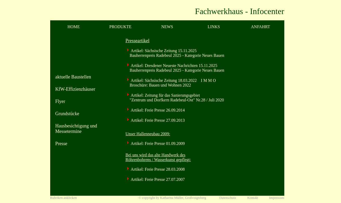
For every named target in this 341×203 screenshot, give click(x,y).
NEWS (167, 26)
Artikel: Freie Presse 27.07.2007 (157, 179)
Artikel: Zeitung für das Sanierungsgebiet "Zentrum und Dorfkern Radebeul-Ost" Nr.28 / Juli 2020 (175, 97)
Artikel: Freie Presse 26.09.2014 (157, 110)
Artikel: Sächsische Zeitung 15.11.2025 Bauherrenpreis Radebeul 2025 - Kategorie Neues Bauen (175, 53)
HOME (74, 26)
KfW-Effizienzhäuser (75, 89)
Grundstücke (67, 113)
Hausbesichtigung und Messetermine (76, 128)
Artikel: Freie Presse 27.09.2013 (157, 120)
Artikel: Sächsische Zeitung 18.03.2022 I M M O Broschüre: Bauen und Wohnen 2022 (171, 82)
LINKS (214, 26)
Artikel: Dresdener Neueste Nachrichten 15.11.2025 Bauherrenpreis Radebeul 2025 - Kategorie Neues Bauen (175, 67)
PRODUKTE (120, 26)
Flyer (60, 101)
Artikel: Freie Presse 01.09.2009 (157, 143)
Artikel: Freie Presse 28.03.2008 (157, 169)
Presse (61, 143)
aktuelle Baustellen (73, 76)
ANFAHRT (260, 26)
